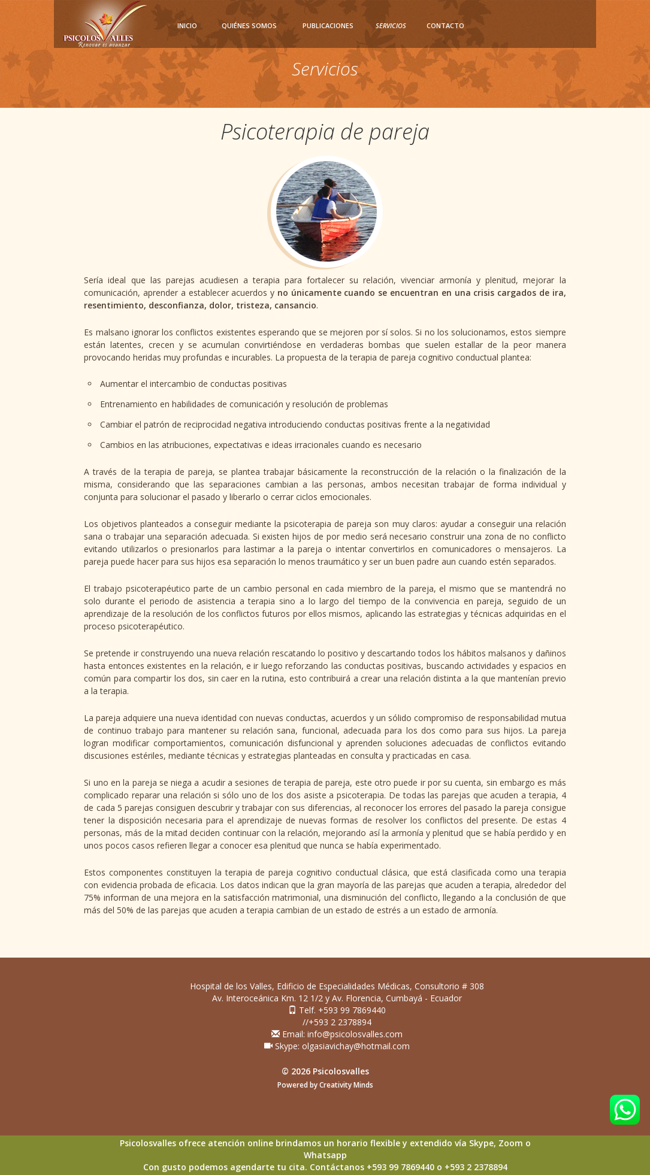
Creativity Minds (346, 1084)
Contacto (445, 25)
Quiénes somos (249, 25)
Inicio (187, 25)
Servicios (391, 25)
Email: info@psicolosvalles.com (337, 1034)
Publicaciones (328, 25)
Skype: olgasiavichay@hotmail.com (337, 1046)
